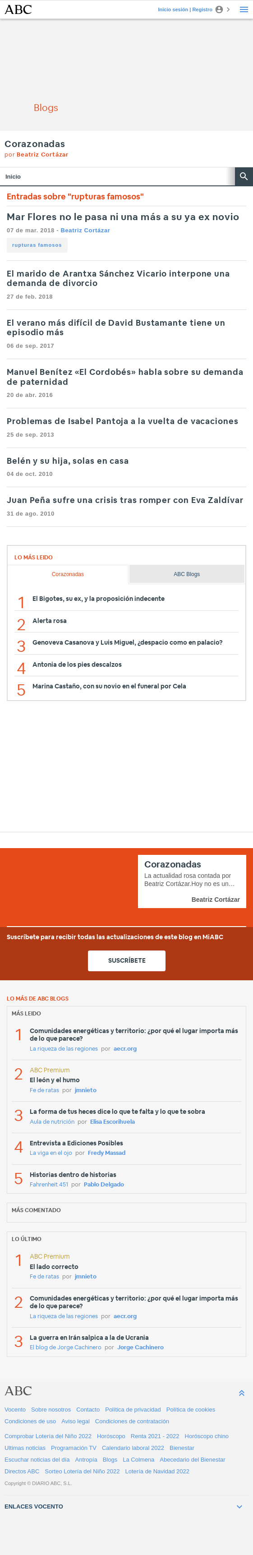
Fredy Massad (106, 1153)
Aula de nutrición (52, 1122)
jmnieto (86, 1091)
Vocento (15, 1409)
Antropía (86, 1459)
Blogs (110, 1459)
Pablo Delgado (104, 1185)
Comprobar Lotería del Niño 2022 (48, 1436)
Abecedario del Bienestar (192, 1459)
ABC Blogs (187, 574)
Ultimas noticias (25, 1447)
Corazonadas (35, 144)
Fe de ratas (44, 1091)
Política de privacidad (133, 1409)
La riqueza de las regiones (64, 1049)
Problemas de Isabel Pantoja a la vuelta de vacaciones (123, 422)
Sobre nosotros (51, 1409)
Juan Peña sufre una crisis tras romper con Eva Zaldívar (125, 501)
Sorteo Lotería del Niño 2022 (82, 1471)
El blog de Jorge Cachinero (65, 1348)
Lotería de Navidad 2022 (157, 1471)
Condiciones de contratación (132, 1421)
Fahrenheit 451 (49, 1185)
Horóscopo (111, 1436)
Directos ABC (22, 1471)
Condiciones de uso (30, 1421)
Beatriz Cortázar (85, 230)
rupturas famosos (37, 245)
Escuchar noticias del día (37, 1459)
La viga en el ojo (51, 1153)
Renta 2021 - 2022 (155, 1436)
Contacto (88, 1409)
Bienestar (182, 1447)
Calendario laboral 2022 (133, 1447)
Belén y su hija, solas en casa (68, 461)
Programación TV (74, 1447)
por (37, 155)
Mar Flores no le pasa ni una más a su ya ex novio (123, 217)
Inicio (13, 176)
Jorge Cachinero (140, 1348)
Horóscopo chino (207, 1436)
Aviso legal (75, 1421)
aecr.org (125, 1049)
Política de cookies (190, 1409)
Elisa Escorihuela (112, 1122)
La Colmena (138, 1459)
